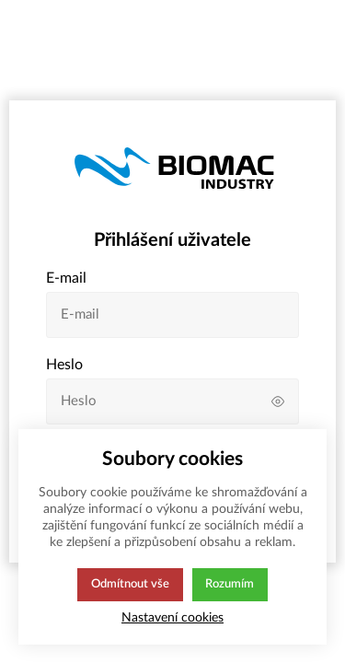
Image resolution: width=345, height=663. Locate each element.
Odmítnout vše (129, 584)
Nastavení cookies (172, 617)
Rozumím (231, 584)
